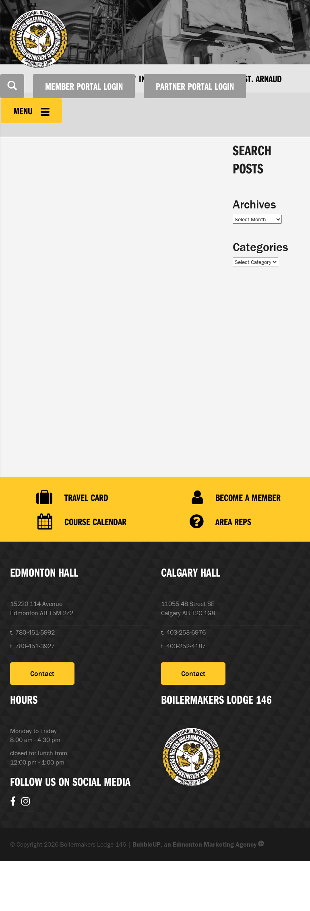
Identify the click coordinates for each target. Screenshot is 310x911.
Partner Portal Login (195, 86)
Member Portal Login (84, 86)
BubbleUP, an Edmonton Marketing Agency (198, 844)
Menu (31, 111)
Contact (42, 673)
